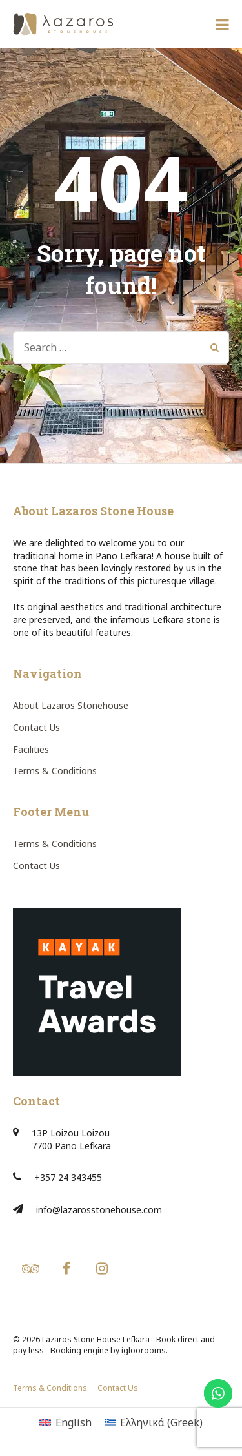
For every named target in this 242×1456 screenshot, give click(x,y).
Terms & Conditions (55, 770)
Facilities (31, 749)
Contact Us (36, 727)
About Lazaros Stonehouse (70, 705)
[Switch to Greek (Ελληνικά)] (153, 1422)
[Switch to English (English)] (65, 1422)
